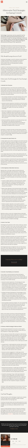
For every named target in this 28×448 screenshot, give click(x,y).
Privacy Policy (14, 443)
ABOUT (13, 441)
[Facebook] (13, 438)
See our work (14, 262)
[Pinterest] (16, 438)
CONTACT (20, 441)
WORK (16, 441)
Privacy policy (7, 444)
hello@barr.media (14, 428)
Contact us (10, 413)
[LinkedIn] (14, 438)
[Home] (7, 2)
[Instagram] (11, 438)
